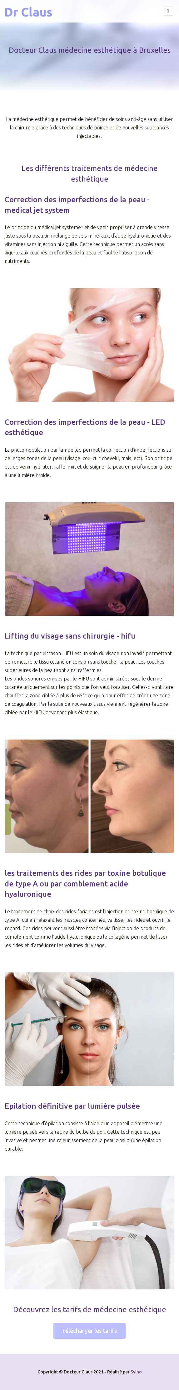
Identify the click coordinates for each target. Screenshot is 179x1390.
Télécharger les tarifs (89, 1330)
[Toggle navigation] (168, 11)
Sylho (136, 1371)
